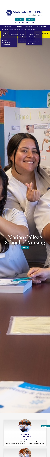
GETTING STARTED (36, 26)
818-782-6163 (30, 22)
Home (5, 26)
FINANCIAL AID (27, 26)
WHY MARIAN (10, 26)
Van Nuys (30, 19)
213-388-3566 (19, 22)
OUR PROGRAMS (18, 26)
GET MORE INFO (45, 426)
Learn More (25, 248)
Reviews (44, 26)
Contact (6, 29)
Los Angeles (20, 19)
